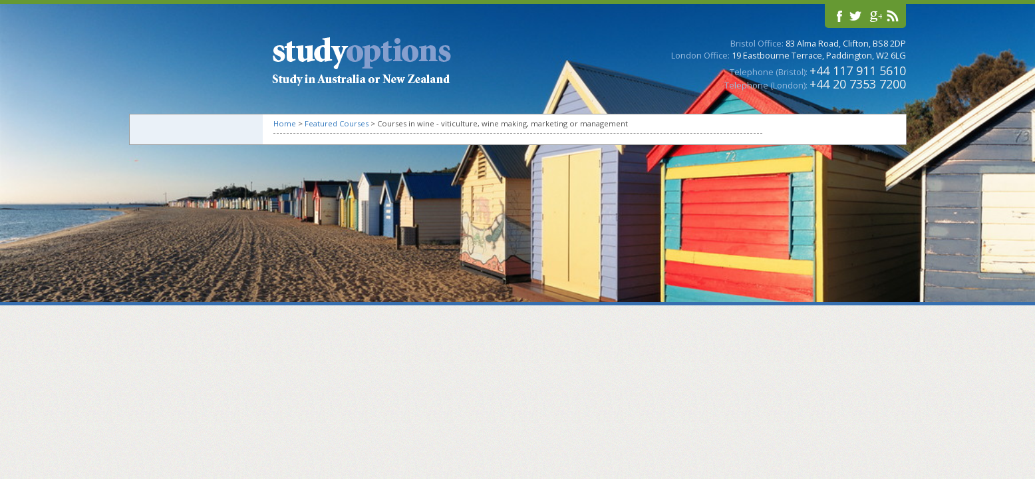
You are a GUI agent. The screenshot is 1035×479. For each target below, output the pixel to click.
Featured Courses (337, 123)
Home (284, 123)
